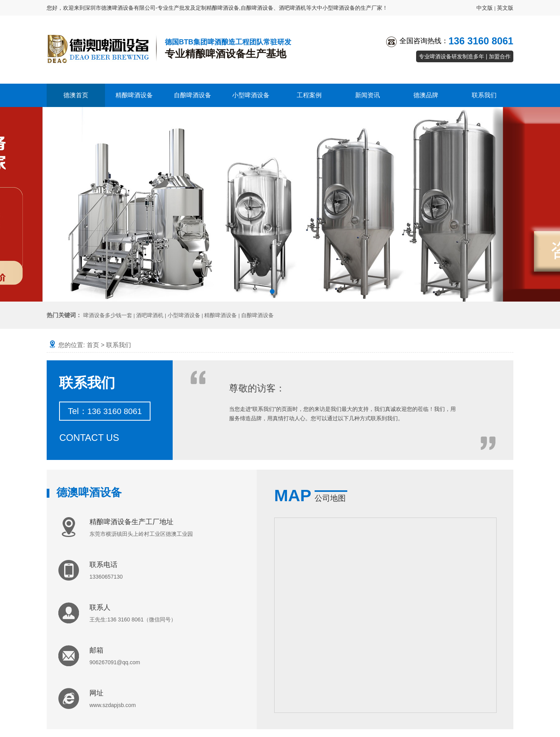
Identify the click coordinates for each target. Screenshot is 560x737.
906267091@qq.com (114, 662)
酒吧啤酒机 (149, 315)
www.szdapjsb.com (112, 705)
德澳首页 (75, 95)
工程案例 (309, 95)
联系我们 (484, 95)
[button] (272, 291)
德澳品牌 (425, 95)
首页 (93, 345)
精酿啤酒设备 (134, 95)
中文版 (484, 8)
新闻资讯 (367, 95)
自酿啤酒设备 (192, 95)
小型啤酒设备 (251, 95)
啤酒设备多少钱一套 (107, 315)
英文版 (505, 8)
